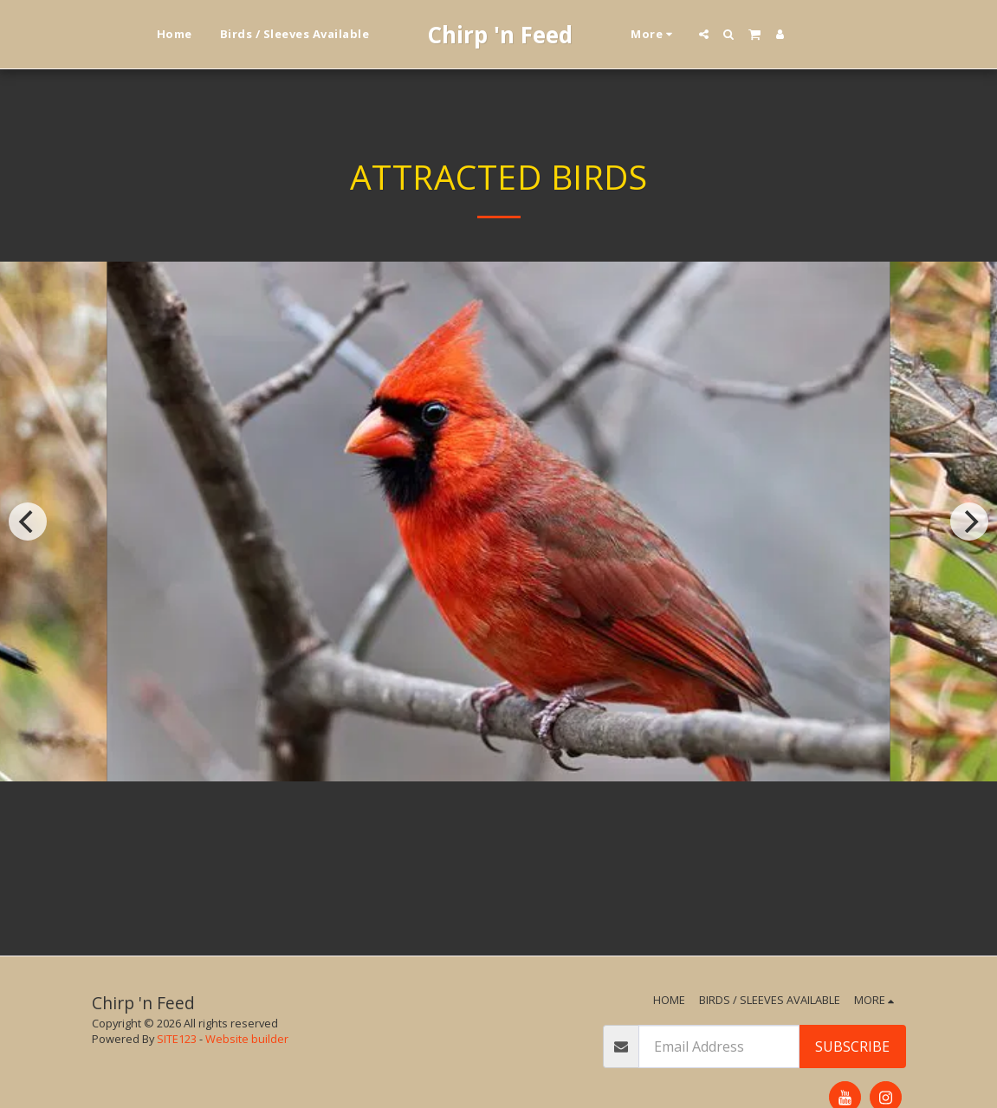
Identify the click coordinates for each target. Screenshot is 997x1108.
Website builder (246, 1038)
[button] (703, 34)
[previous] (28, 521)
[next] (969, 521)
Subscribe (852, 1046)
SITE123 (177, 1038)
